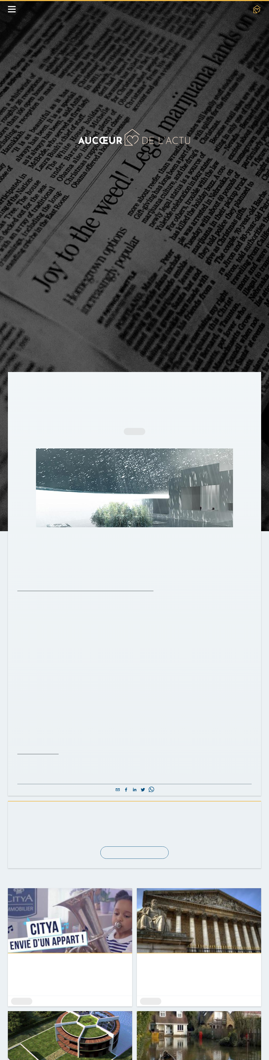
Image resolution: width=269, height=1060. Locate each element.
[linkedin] (134, 821)
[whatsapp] (151, 821)
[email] (117, 821)
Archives (81, 383)
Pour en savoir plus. (40, 784)
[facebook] (126, 821)
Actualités (53, 383)
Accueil (25, 383)
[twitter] (143, 821)
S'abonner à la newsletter (134, 884)
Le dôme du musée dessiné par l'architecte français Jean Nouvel (94, 599)
